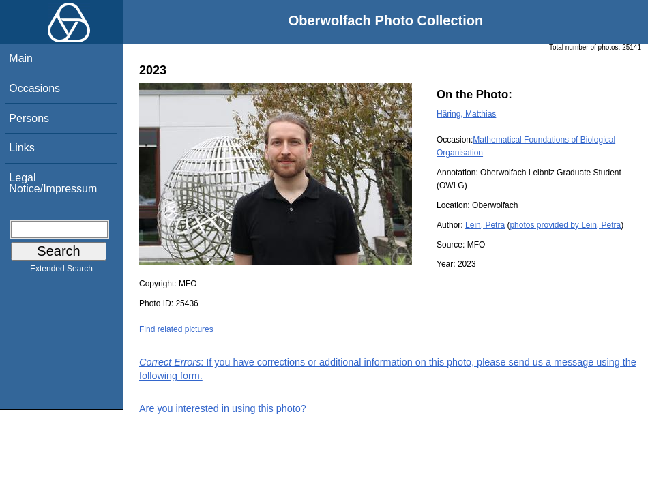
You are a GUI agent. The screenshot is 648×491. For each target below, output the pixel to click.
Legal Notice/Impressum (53, 183)
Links (21, 147)
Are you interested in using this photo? (222, 408)
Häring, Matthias (466, 114)
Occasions (34, 88)
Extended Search (61, 271)
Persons (29, 118)
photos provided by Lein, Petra (565, 225)
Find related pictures (176, 329)
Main (21, 58)
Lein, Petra (485, 225)
